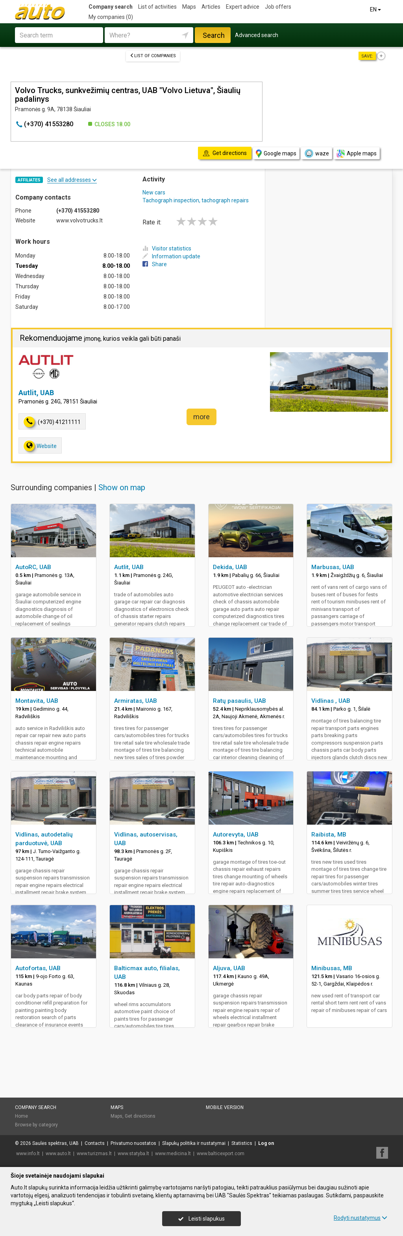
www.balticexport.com (220, 1153)
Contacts (95, 1143)
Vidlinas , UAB (330, 700)
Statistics (241, 1143)
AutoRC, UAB (33, 567)
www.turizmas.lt (94, 1153)
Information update (171, 256)
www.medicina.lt (173, 1153)
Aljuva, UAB (229, 968)
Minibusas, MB (331, 968)
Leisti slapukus (201, 1218)
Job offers (278, 7)
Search (214, 35)
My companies (111, 17)
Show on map (121, 487)
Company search (111, 7)
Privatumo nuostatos (133, 1143)
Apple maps (356, 153)
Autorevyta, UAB (236, 834)
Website (40, 446)
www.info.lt (28, 1153)
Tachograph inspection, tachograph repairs (195, 200)
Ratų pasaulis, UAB (239, 700)
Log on (266, 1143)
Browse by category (36, 1125)
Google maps (276, 153)
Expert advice (242, 7)
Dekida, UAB (230, 567)
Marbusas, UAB (332, 567)
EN (376, 9)
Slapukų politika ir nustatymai (194, 1143)
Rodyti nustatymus (360, 1218)
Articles (211, 7)
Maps (189, 7)
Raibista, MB (328, 834)
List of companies (153, 55)
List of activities (157, 7)
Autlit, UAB (36, 392)
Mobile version (225, 1107)
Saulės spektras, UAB (55, 1143)
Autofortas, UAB (38, 968)
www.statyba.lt (133, 1153)
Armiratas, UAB (135, 700)
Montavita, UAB (36, 700)
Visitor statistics (166, 248)
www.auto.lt (58, 1153)
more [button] (201, 417)
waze (316, 153)
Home (21, 1116)
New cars (153, 192)
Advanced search (256, 35)
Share (154, 264)
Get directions (140, 1116)
